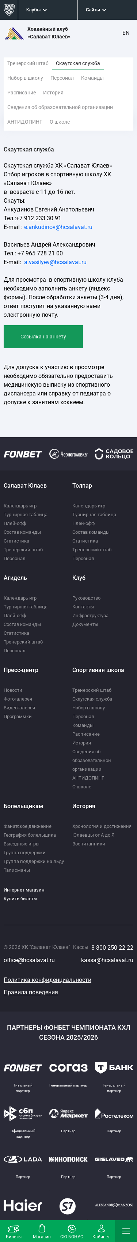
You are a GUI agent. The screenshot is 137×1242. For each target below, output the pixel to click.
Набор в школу (25, 78)
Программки (18, 716)
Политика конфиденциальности (47, 979)
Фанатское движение (28, 826)
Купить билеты (20, 898)
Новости (13, 690)
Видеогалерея (19, 707)
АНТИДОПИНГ (24, 122)
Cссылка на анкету (43, 336)
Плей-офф (15, 523)
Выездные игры (21, 844)
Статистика (16, 541)
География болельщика (30, 835)
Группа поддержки (25, 852)
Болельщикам (23, 806)
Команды (92, 78)
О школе (60, 122)
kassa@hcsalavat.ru (107, 960)
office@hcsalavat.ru (29, 960)
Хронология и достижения (102, 826)
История (53, 92)
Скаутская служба (78, 63)
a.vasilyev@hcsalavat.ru (55, 262)
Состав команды (22, 532)
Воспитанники (88, 844)
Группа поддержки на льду (34, 861)
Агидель (15, 577)
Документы (85, 624)
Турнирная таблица (25, 514)
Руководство (86, 598)
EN (126, 33)
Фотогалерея (18, 699)
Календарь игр (20, 506)
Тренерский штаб (28, 63)
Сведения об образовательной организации (60, 107)
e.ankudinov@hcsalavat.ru (58, 227)
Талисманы (17, 870)
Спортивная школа (98, 670)
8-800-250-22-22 (112, 947)
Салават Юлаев (25, 485)
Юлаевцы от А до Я (93, 835)
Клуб (78, 577)
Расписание (21, 92)
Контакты (83, 606)
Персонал (62, 78)
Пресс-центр (21, 670)
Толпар (82, 485)
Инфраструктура (90, 615)
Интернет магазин (24, 890)
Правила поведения (31, 992)
